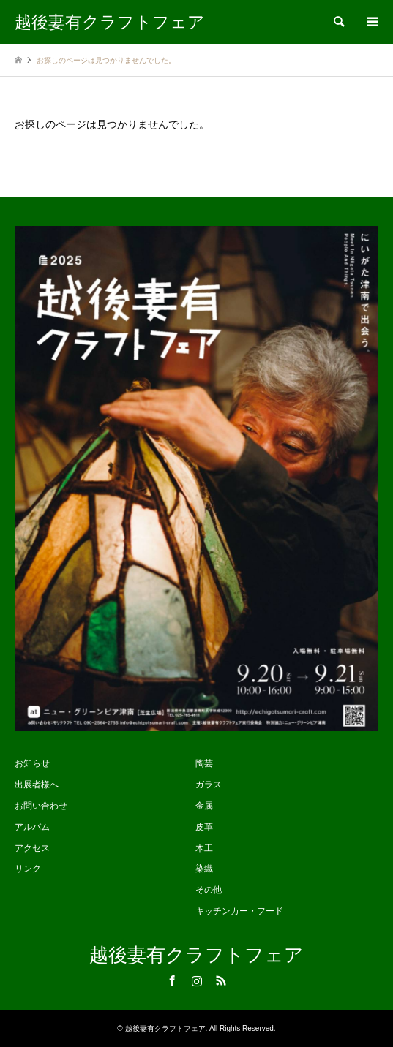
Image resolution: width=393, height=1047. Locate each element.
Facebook (172, 980)
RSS (221, 980)
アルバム (32, 827)
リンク (28, 868)
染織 (204, 868)
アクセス (32, 848)
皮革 (204, 827)
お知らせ (32, 763)
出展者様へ (37, 784)
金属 (204, 806)
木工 (204, 848)
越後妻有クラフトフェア (196, 955)
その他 (208, 890)
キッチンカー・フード (239, 911)
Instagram (197, 980)
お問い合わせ (41, 806)
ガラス (208, 784)
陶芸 (204, 763)
